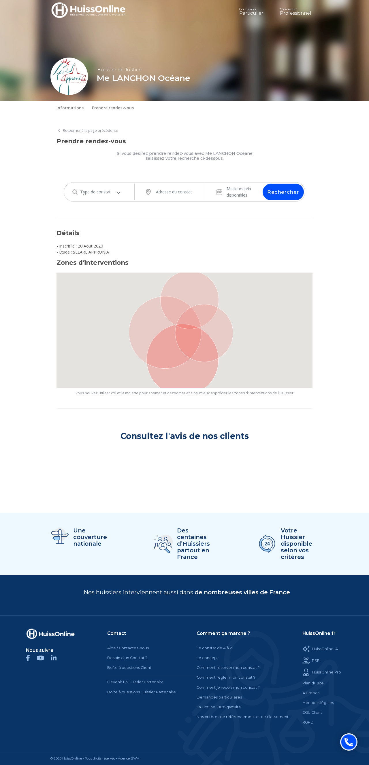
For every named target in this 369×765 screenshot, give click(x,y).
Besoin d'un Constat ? (127, 658)
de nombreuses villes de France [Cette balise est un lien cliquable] (242, 592)
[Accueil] (92, 10)
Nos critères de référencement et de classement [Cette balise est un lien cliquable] (243, 717)
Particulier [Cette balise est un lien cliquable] (251, 11)
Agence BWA (128, 758)
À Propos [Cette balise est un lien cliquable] (310, 693)
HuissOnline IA (320, 649)
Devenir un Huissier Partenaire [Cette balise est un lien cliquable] (135, 682)
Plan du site (313, 683)
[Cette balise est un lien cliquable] (50, 634)
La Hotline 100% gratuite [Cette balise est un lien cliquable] (219, 707)
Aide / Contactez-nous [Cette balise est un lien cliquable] (128, 648)
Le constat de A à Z (214, 648)
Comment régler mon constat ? (226, 677)
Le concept (207, 658)
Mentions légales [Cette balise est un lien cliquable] (318, 703)
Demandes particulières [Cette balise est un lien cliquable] (219, 697)
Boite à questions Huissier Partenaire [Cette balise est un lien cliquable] (141, 692)
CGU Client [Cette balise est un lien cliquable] (312, 712)
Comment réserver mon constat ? (228, 667)
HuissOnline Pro (321, 672)
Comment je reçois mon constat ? (228, 687)
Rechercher (283, 192)
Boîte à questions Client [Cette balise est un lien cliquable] (129, 667)
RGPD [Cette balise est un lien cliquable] (308, 722)
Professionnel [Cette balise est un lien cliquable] (295, 11)
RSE (310, 661)
